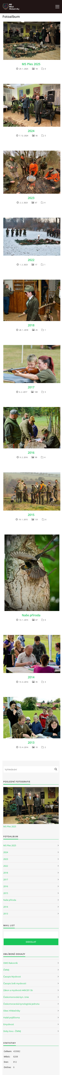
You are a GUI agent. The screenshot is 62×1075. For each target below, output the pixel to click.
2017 (31, 387)
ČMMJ (6, 969)
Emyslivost (8, 1024)
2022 (31, 260)
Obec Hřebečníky (11, 1010)
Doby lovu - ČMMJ (12, 1031)
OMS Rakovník (10, 962)
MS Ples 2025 (31, 64)
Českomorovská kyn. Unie (16, 997)
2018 (31, 325)
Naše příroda (31, 615)
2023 (31, 198)
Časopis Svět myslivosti (14, 983)
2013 (31, 742)
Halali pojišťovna (11, 1017)
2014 (31, 677)
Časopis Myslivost (12, 976)
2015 (31, 514)
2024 (31, 131)
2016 (31, 452)
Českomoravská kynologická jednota (21, 1003)
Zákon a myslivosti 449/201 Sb (18, 990)
